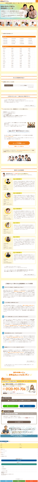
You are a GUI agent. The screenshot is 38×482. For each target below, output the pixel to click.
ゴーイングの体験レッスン (19, 143)
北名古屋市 (21, 55)
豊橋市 (21, 65)
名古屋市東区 (22, 38)
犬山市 (12, 53)
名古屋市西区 (13, 43)
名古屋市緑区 (13, 40)
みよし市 (4, 58)
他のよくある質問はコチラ (30, 361)
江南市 (12, 56)
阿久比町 (4, 48)
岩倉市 (21, 53)
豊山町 (12, 66)
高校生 (1, 445)
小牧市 (4, 56)
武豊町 (12, 63)
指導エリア (7, 441)
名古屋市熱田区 (5, 38)
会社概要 (3, 466)
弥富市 (29, 66)
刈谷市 (4, 55)
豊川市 (29, 65)
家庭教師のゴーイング (2, 441)
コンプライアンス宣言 (4, 470)
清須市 (29, 55)
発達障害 (20, 447)
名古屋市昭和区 (22, 43)
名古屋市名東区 (5, 40)
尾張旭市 (4, 61)
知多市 (12, 50)
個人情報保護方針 (4, 468)
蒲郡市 (29, 50)
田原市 (29, 61)
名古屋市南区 (22, 40)
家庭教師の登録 (19, 460)
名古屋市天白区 (30, 43)
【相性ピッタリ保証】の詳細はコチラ (29, 274)
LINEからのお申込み (11, 406)
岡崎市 (29, 60)
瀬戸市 (12, 61)
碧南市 (12, 51)
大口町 (12, 60)
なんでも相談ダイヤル (19, 422)
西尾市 (21, 58)
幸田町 (21, 56)
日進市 (29, 58)
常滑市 (4, 65)
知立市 (4, 50)
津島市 (21, 66)
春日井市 (13, 55)
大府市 (4, 60)
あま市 (21, 48)
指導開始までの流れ (4, 456)
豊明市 (12, 65)
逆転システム (3, 449)
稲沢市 (4, 53)
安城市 (29, 48)
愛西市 (12, 48)
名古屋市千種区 (14, 38)
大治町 (21, 60)
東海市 (29, 63)
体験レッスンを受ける (19, 146)
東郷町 (21, 63)
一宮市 (29, 51)
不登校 (1, 447)
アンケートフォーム (19, 464)
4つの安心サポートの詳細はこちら (29, 105)
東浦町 (21, 51)
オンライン (20, 445)
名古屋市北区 (30, 38)
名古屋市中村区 (5, 43)
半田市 (4, 51)
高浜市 (4, 63)
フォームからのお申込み (28, 406)
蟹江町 (29, 53)
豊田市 (4, 66)
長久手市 (13, 58)
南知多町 (29, 56)
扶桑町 (21, 50)
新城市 (21, 61)
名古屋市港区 (30, 40)
